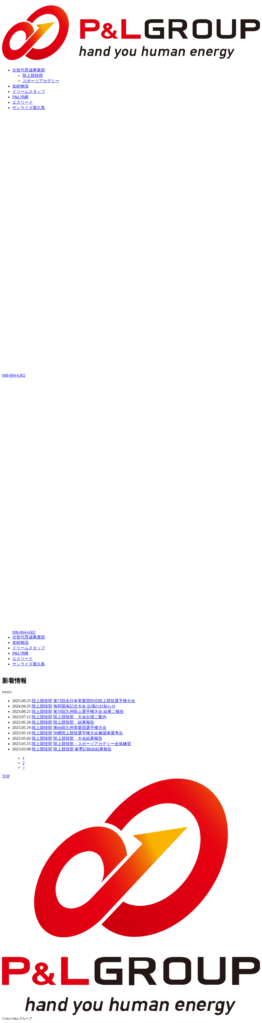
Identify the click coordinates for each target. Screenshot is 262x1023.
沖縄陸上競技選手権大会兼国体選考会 (88, 733)
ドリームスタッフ (28, 91)
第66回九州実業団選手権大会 (79, 727)
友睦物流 (20, 86)
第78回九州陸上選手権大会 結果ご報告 (88, 711)
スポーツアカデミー (41, 81)
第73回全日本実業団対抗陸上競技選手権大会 (94, 701)
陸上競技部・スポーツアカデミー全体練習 (92, 744)
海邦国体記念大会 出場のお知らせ (84, 706)
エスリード (22, 102)
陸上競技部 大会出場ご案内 (79, 717)
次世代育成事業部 (28, 70)
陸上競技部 (33, 75)
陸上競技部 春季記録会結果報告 (82, 749)
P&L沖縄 (20, 97)
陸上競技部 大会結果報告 (77, 738)
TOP (6, 776)
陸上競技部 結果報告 (73, 722)
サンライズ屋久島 (28, 107)
